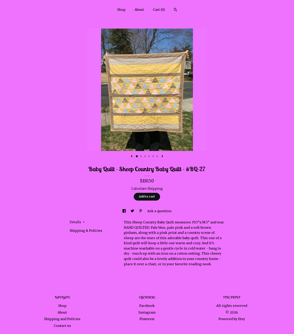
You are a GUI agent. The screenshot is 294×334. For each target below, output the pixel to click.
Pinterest (147, 319)
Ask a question (159, 211)
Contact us (62, 326)
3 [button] (145, 156)
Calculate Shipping (147, 188)
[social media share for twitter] (133, 211)
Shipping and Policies (62, 319)
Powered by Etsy (231, 319)
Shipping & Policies (86, 231)
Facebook (147, 306)
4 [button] (149, 156)
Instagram (147, 312)
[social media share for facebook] (124, 211)
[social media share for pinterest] (141, 211)
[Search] (175, 10)
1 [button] (137, 156)
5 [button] (153, 156)
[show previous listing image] (132, 156)
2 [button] (141, 156)
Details (77, 222)
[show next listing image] (162, 156)
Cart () (159, 10)
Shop (121, 10)
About (139, 10)
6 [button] (157, 156)
